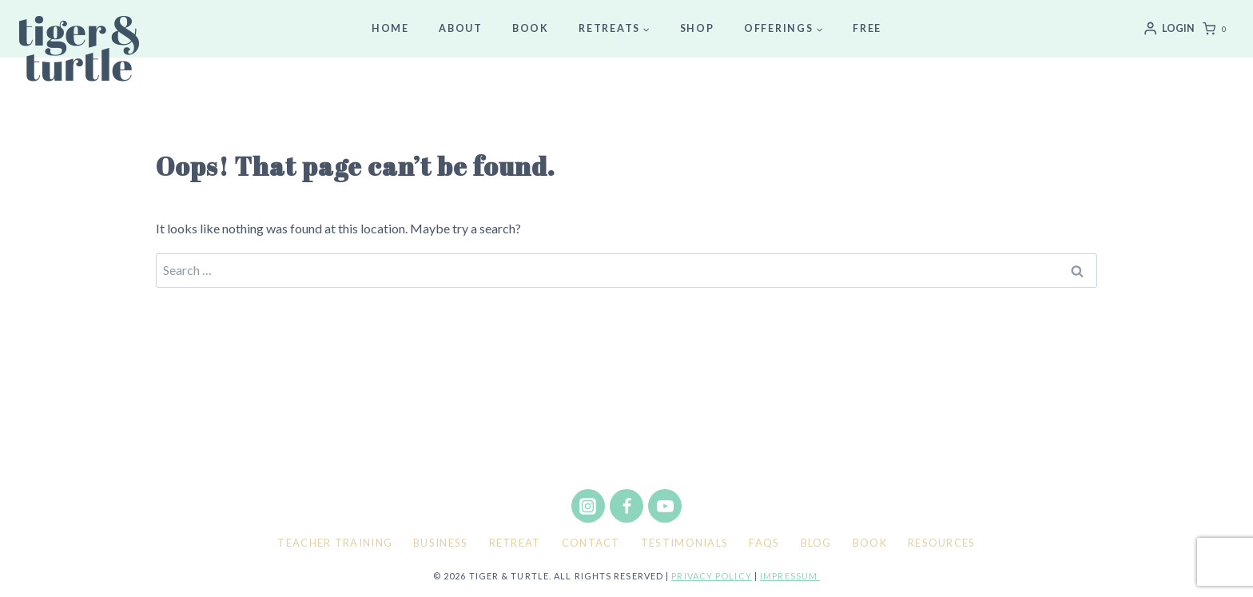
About (461, 28)
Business (440, 542)
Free (867, 28)
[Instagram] (588, 506)
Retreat (515, 542)
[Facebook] (626, 506)
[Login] (1169, 29)
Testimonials (685, 542)
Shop (697, 28)
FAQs (764, 542)
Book (530, 28)
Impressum (790, 576)
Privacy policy (711, 576)
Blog (816, 542)
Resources (942, 542)
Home (390, 28)
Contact (591, 542)
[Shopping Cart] (1218, 29)
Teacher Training (334, 542)
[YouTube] (665, 506)
